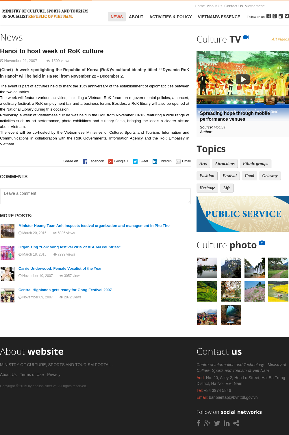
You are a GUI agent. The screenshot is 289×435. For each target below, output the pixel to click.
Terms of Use (32, 374)
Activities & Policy (170, 16)
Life (226, 188)
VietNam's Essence (219, 16)
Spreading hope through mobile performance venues (235, 116)
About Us (214, 6)
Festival (230, 175)
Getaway (269, 175)
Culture (223, 39)
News (117, 16)
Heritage (207, 188)
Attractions (225, 163)
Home (200, 6)
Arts (203, 163)
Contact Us (233, 6)
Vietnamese (255, 6)
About (136, 16)
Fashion (206, 175)
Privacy (53, 374)
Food (249, 175)
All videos (280, 39)
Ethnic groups (255, 163)
